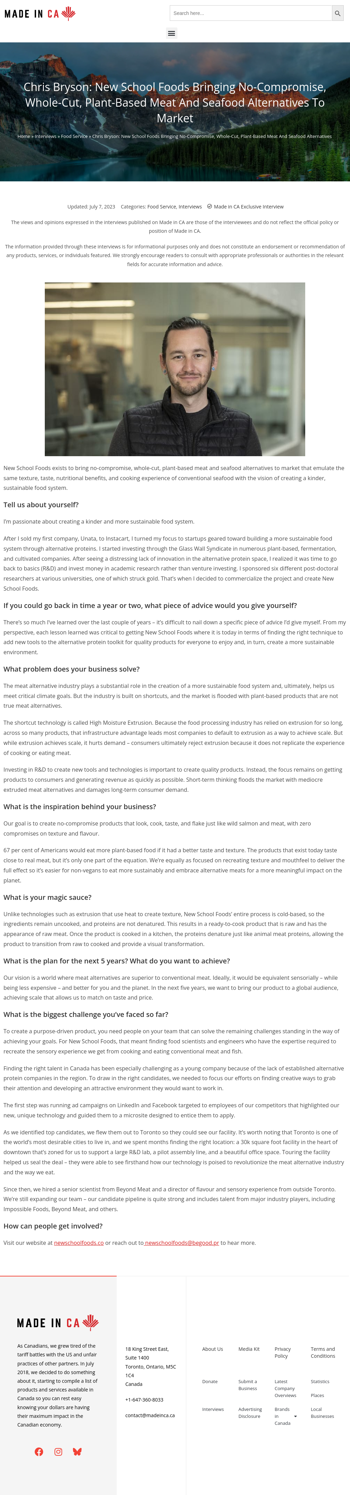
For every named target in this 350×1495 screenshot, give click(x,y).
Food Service (74, 136)
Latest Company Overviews (286, 1388)
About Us (212, 1349)
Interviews (45, 136)
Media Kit (249, 1349)
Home (23, 136)
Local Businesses (322, 1412)
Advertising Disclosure (250, 1412)
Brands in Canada (286, 1416)
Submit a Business (248, 1384)
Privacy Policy (283, 1352)
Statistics (320, 1381)
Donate (209, 1381)
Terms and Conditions (323, 1352)
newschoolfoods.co (79, 1243)
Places (317, 1395)
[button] (171, 33)
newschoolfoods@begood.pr (181, 1243)
